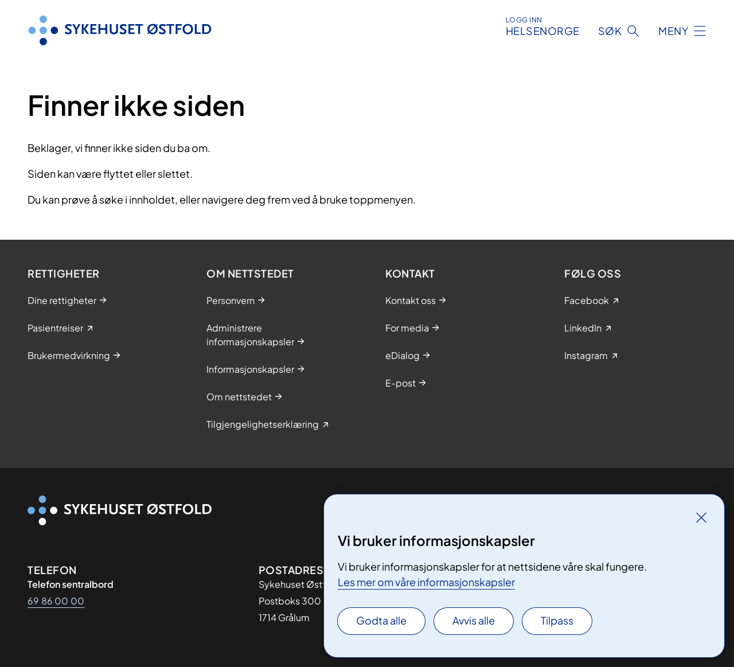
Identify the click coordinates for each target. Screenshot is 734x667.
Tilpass (557, 620)
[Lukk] (701, 517)
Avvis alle (473, 620)
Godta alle (381, 620)
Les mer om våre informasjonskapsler (426, 581)
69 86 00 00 (56, 601)
